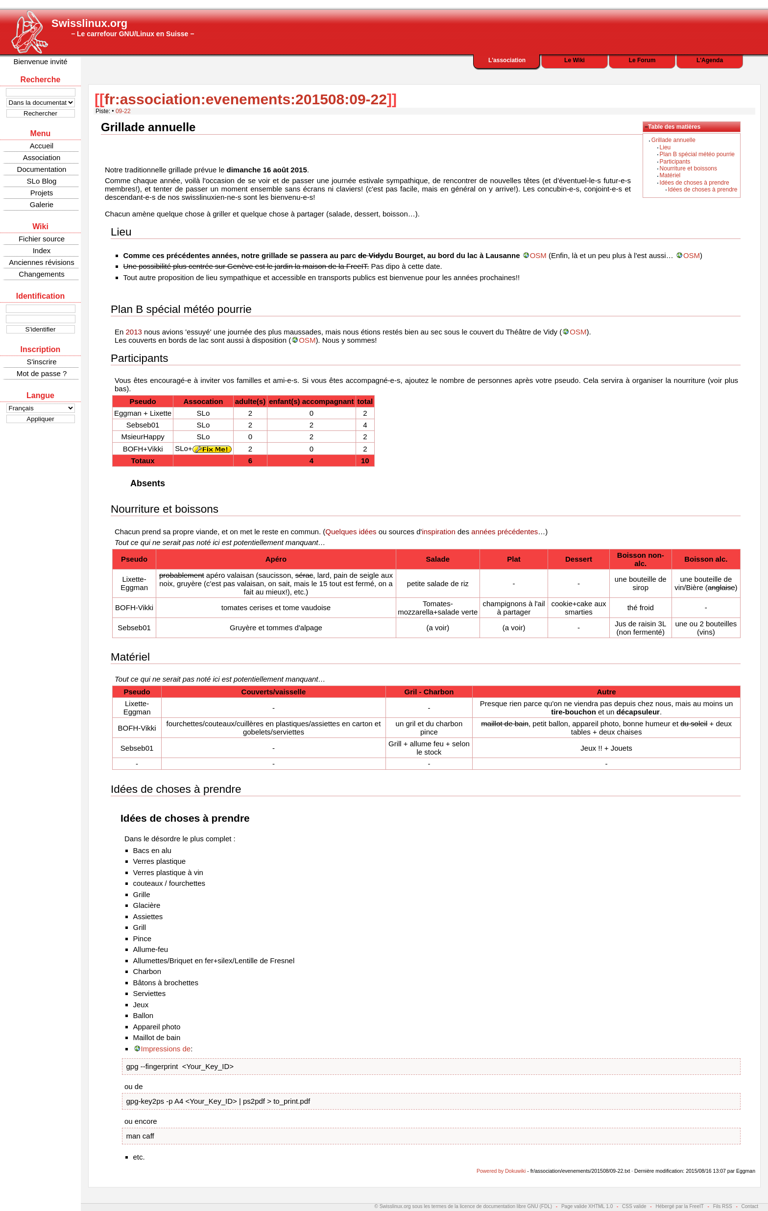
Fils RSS (722, 1206)
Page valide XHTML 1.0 (587, 1206)
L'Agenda (709, 60)
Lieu (665, 147)
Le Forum (642, 60)
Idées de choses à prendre (694, 182)
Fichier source (42, 239)
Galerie (41, 204)
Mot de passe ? (42, 373)
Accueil (41, 146)
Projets (41, 193)
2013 (134, 332)
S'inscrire (41, 361)
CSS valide (634, 1206)
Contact (750, 1206)
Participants (675, 161)
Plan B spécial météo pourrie (697, 154)
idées (368, 531)
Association (42, 157)
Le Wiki (574, 60)
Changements (41, 274)
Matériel (670, 175)
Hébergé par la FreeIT (679, 1206)
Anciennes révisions (41, 262)
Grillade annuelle (673, 140)
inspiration (438, 531)
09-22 (123, 111)
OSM (538, 255)
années (483, 531)
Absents (147, 483)
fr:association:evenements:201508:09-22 (245, 99)
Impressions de (166, 1049)
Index (42, 250)
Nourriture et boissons (688, 168)
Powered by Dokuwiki (501, 1171)
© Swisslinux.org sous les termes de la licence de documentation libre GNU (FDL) (463, 1206)
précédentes (518, 531)
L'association (507, 60)
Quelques (341, 531)
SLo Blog (42, 181)
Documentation (42, 169)
